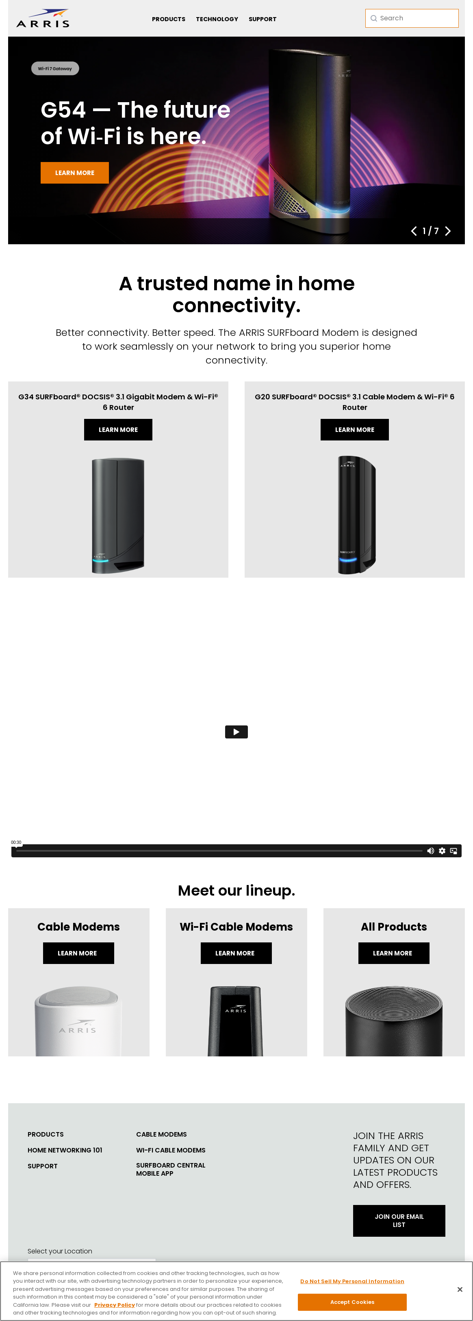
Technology (217, 19)
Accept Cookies (352, 1302)
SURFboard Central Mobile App (171, 1169)
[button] (414, 231)
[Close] (460, 1290)
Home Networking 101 (65, 1150)
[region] (236, 1291)
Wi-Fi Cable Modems (171, 1150)
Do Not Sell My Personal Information (352, 1281)
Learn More (78, 953)
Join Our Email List (399, 1220)
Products (168, 19)
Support (263, 19)
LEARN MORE (393, 953)
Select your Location (60, 1251)
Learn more (74, 173)
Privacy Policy (114, 1305)
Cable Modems (161, 1134)
